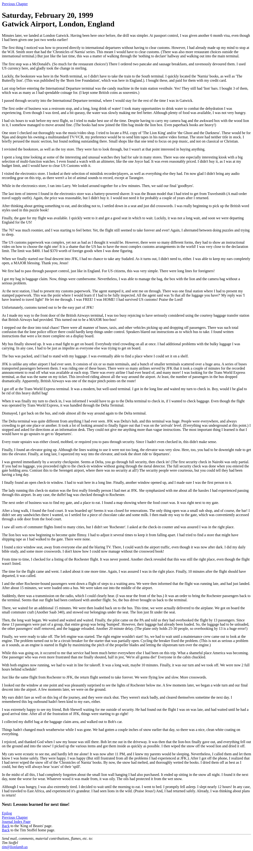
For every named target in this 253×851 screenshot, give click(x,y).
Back (6, 826)
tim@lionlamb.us (15, 847)
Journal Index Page (16, 822)
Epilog (7, 813)
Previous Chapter (15, 4)
